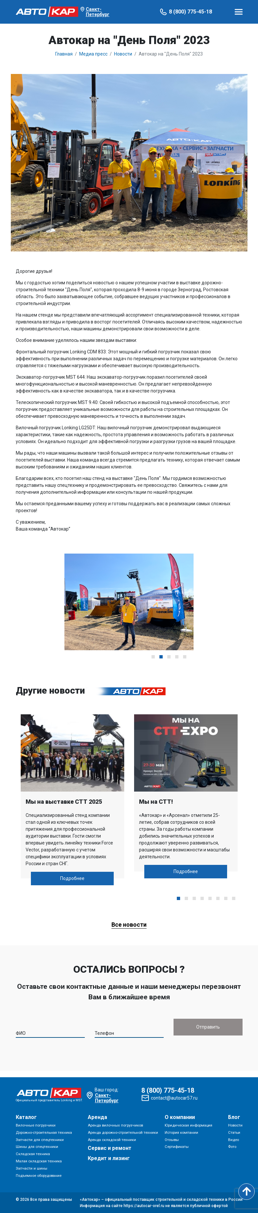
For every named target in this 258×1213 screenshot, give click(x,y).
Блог (234, 1117)
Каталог (26, 1117)
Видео (233, 1140)
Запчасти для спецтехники (40, 1140)
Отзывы (172, 1140)
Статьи (234, 1132)
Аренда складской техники (112, 1140)
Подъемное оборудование (38, 1176)
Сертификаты (177, 1147)
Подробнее (72, 878)
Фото (232, 1147)
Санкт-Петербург (97, 12)
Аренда (97, 1117)
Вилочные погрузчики (36, 1125)
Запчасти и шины (31, 1168)
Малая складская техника (39, 1161)
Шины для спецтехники (37, 1147)
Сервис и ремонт (109, 1148)
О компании (180, 1117)
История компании (181, 1132)
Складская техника (33, 1154)
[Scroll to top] (246, 1191)
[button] (153, 657)
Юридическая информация (188, 1125)
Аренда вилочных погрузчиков (115, 1125)
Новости (235, 1125)
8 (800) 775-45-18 (190, 12)
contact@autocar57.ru (174, 1098)
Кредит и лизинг (109, 1158)
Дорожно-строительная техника (44, 1132)
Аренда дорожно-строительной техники (123, 1132)
